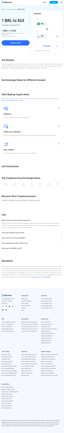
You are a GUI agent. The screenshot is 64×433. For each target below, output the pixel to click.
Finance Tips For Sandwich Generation (12, 391)
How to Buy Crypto (6, 363)
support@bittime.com (9, 298)
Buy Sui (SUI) (16, 43)
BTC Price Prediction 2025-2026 (29, 324)
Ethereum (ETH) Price (46, 324)
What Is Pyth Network (7, 401)
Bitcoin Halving (25, 375)
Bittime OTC (24, 298)
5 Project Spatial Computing (48, 366)
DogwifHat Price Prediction (48, 357)
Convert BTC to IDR (46, 301)
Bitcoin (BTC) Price (46, 322)
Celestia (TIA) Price (46, 338)
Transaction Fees (25, 305)
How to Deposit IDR (7, 326)
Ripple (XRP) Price (46, 342)
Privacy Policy (46, 277)
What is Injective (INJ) (7, 396)
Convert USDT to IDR (46, 298)
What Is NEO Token (6, 408)
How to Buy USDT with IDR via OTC (30, 326)
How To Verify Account (7, 324)
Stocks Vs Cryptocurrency (8, 389)
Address (5, 303)
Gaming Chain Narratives (47, 373)
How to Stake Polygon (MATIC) (29, 363)
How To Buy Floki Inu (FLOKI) (9, 370)
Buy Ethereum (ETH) (7, 357)
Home (3, 9)
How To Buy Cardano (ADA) (9, 375)
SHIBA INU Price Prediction (48, 359)
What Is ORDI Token (26, 370)
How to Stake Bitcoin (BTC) (28, 361)
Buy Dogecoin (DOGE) (7, 361)
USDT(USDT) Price (45, 326)
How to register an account (9, 322)
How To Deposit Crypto (7, 331)
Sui (9, 64)
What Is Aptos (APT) (7, 394)
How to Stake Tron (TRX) (27, 366)
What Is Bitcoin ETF (26, 368)
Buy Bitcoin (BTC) (6, 354)
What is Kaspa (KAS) (7, 405)
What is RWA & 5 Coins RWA (48, 368)
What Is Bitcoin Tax (7, 398)
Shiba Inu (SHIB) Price (47, 336)
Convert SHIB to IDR (46, 303)
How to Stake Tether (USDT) (28, 357)
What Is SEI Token (6, 403)
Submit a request (7, 301)
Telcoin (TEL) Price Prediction (29, 331)
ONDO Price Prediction (47, 370)
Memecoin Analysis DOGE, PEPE (49, 354)
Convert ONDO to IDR (46, 305)
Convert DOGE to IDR (46, 308)
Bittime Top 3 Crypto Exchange (29, 322)
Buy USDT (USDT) (6, 359)
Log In (44, 2)
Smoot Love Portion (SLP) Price (49, 329)
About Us (23, 308)
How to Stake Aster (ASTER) (28, 359)
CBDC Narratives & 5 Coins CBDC (49, 375)
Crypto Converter (11, 9)
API (22, 310)
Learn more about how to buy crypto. (12, 100)
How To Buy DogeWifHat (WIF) (9, 373)
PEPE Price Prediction (46, 361)
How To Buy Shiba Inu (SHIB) (9, 366)
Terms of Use (35, 277)
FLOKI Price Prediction (47, 363)
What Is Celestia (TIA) (27, 373)
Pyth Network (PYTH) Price (48, 333)
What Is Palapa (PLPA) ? (8, 387)
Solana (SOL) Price (45, 331)
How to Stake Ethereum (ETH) (29, 354)
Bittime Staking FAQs (7, 329)
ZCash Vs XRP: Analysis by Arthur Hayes (31, 329)
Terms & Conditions (26, 301)
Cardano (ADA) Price (46, 340)
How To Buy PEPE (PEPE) (8, 368)
